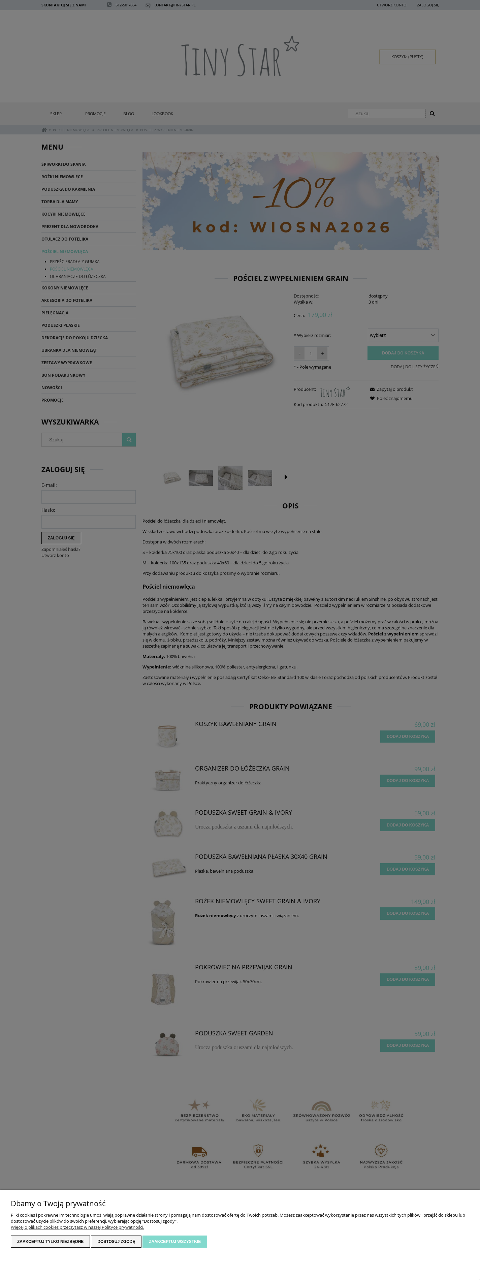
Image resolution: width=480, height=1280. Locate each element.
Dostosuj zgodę (116, 1241)
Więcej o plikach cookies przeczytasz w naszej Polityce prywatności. (77, 1227)
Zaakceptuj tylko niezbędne (50, 1241)
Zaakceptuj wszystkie (175, 1241)
